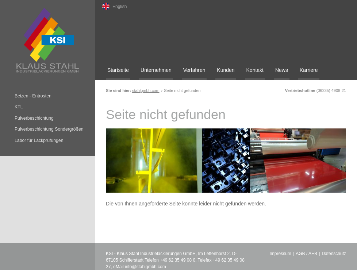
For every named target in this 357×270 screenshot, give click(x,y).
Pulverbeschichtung (34, 118)
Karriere (309, 70)
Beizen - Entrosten (33, 96)
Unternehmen (156, 70)
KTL (19, 106)
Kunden (225, 70)
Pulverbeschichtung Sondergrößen (49, 129)
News (281, 70)
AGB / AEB (306, 253)
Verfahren (194, 70)
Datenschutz (334, 253)
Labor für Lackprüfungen (39, 140)
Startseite (118, 70)
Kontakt (255, 70)
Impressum (280, 253)
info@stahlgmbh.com (145, 266)
